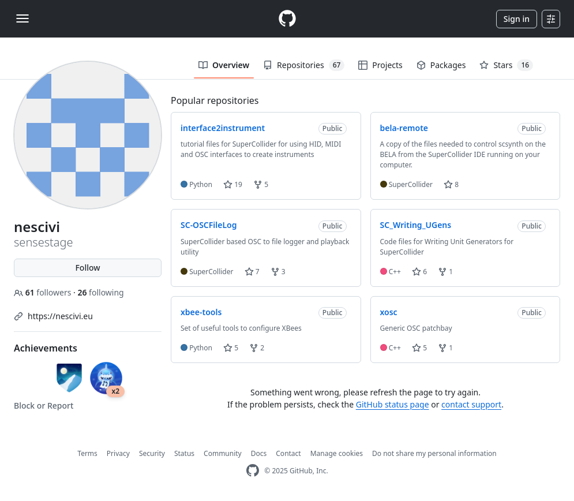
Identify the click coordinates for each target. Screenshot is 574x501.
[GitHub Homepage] (253, 470)
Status (184, 453)
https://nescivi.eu (60, 316)
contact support (471, 404)
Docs (259, 453)
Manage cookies (336, 453)
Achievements (45, 348)
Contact (288, 453)
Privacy (118, 453)
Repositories (303, 65)
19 (232, 184)
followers (43, 292)
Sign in (517, 18)
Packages (441, 64)
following (100, 292)
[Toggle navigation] (22, 18)
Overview (223, 64)
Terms (87, 453)
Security (152, 453)
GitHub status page (392, 404)
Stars (506, 65)
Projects (380, 64)
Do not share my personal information (434, 453)
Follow (87, 267)
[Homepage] (287, 18)
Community (223, 453)
